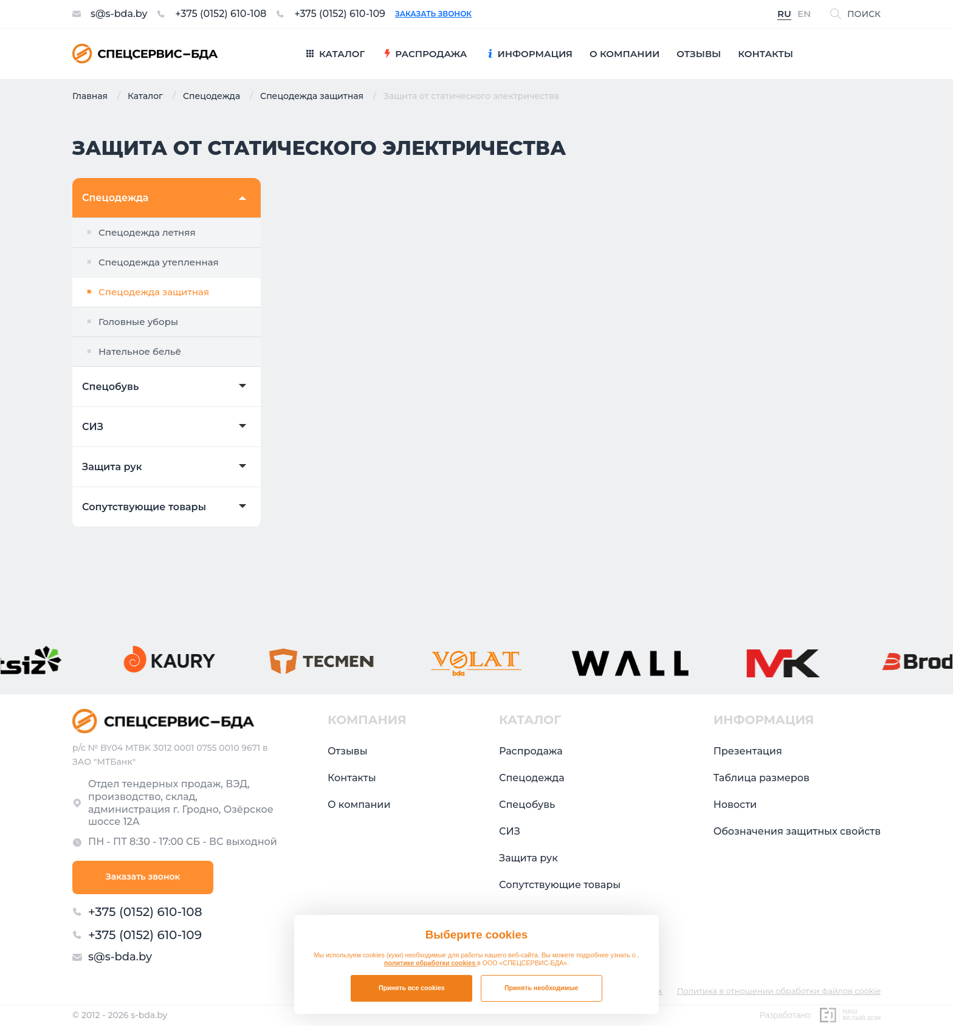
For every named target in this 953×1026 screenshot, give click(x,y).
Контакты (352, 778)
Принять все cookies (412, 987)
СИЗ (92, 427)
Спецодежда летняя (147, 232)
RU (784, 14)
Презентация (748, 751)
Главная (90, 96)
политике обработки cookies (430, 962)
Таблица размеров (762, 778)
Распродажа (531, 751)
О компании (359, 804)
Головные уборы (138, 321)
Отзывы (348, 751)
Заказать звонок (433, 14)
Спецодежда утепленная (158, 262)
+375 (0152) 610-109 (339, 14)
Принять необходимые (541, 987)
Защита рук (112, 467)
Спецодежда (211, 96)
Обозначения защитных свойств (797, 831)
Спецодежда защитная (311, 96)
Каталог (145, 96)
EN (804, 14)
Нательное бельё (139, 351)
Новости (735, 804)
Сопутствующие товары (144, 507)
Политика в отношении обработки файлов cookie (779, 991)
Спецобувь (110, 386)
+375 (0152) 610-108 (220, 14)
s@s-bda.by (119, 14)
